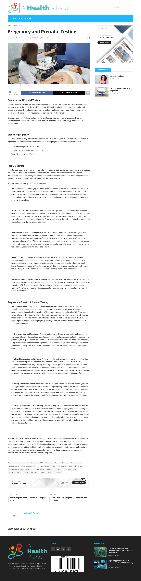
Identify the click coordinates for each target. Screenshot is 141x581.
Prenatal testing (70, 469)
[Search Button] (131, 7)
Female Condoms (117, 76)
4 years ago (114, 79)
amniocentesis (18, 463)
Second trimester (15, 472)
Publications (25, 19)
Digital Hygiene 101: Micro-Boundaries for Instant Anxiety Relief (121, 563)
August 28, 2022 (33, 38)
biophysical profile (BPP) (34, 463)
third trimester (46, 472)
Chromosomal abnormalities (56, 463)
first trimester (14, 466)
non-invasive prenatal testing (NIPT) (21, 469)
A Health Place (17, 25)
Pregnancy (58, 469)
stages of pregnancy (31, 472)
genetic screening (59, 466)
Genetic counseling (28, 466)
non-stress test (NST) (44, 469)
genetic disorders (44, 466)
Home (14, 19)
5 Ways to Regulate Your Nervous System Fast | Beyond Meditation (121, 550)
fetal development (75, 463)
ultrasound (57, 472)
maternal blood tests (76, 466)
